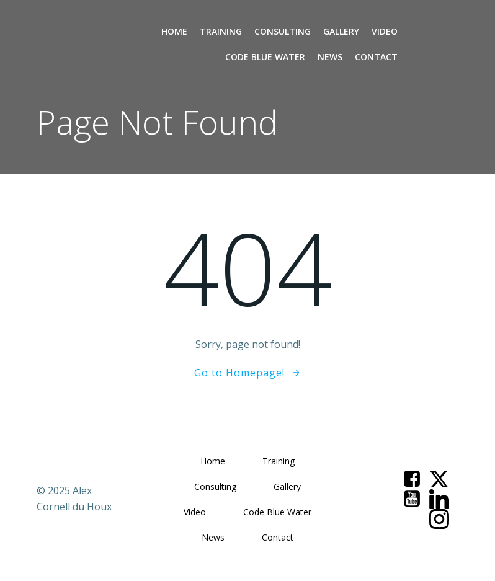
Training (221, 31)
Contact (376, 57)
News (330, 57)
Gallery (341, 31)
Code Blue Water (265, 57)
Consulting (282, 31)
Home (174, 31)
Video (385, 31)
